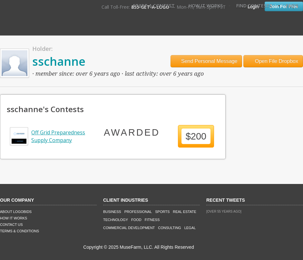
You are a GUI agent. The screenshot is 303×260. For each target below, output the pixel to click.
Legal (190, 228)
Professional (138, 212)
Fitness (152, 220)
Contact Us (11, 224)
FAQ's (292, 6)
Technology (115, 220)
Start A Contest (154, 6)
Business (112, 212)
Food (136, 220)
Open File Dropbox (273, 61)
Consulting (169, 228)
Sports (162, 212)
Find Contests (254, 6)
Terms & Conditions (19, 231)
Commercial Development (129, 228)
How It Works (206, 6)
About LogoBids (16, 212)
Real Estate (184, 212)
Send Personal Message (206, 61)
